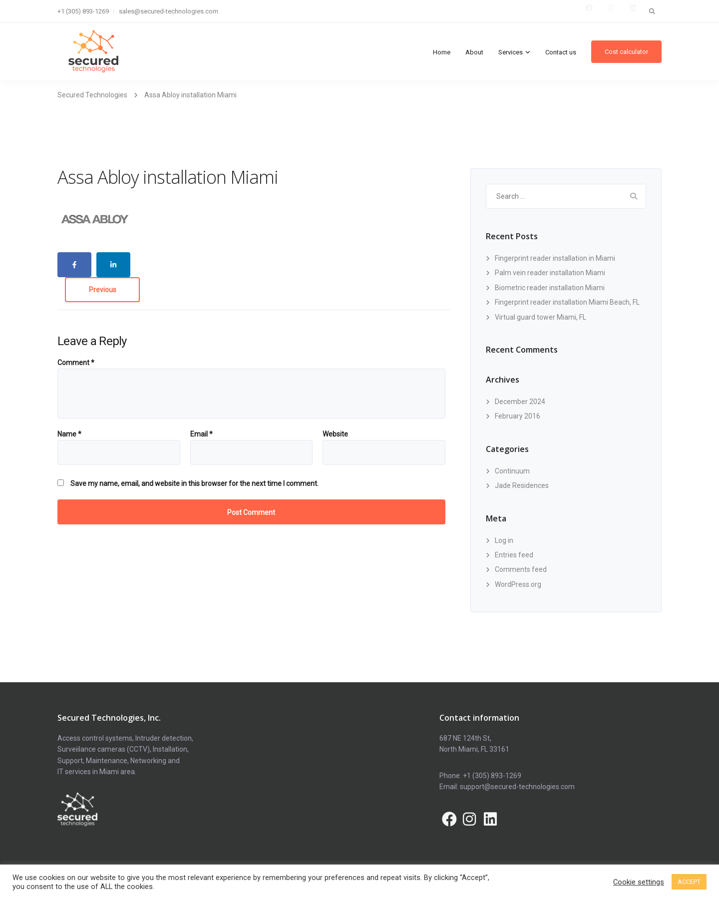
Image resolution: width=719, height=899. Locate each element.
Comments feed (521, 569)
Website (335, 434)
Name (69, 434)
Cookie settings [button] (638, 882)
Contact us (560, 52)
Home (441, 52)
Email (201, 434)
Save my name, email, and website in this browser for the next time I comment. (194, 483)
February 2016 (517, 416)
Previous (102, 290)
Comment (75, 362)
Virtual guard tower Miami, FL (540, 317)
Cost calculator (626, 51)
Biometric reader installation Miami (550, 288)
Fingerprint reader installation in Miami (555, 258)
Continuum (512, 471)
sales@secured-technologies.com (168, 11)
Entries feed (514, 555)
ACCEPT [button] (689, 882)
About (474, 52)
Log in (504, 540)
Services (510, 52)
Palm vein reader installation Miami (550, 273)
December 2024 (520, 402)
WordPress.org (518, 584)
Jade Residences (522, 485)
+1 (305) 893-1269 (83, 11)
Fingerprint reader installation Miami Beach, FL (567, 302)
